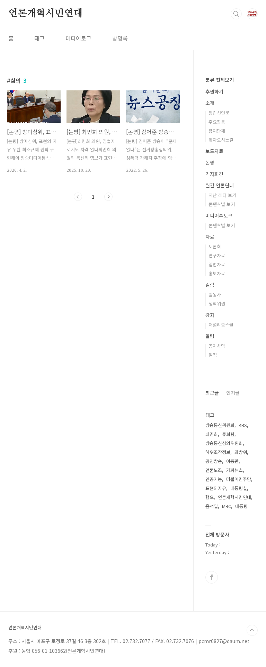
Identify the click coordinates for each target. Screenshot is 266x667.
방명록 (120, 38)
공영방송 (213, 461)
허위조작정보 (217, 452)
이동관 (232, 461)
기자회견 (214, 173)
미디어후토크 (218, 215)
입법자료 (217, 264)
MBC (226, 506)
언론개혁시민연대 (45, 13)
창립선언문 (219, 112)
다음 (108, 197)
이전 (78, 197)
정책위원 (217, 303)
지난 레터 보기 (222, 195)
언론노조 (213, 470)
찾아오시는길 (221, 139)
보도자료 (214, 151)
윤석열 (211, 506)
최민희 (211, 434)
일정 (213, 355)
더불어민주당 (238, 479)
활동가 (215, 294)
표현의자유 (215, 488)
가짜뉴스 (234, 470)
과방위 (240, 452)
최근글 (212, 392)
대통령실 (238, 488)
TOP (252, 630)
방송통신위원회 (219, 425)
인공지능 (213, 479)
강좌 (209, 314)
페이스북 (211, 577)
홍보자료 (217, 273)
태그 (39, 38)
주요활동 (217, 121)
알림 (209, 335)
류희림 (228, 434)
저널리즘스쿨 (221, 324)
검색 (236, 14)
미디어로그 (78, 38)
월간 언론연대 (219, 185)
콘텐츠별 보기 (222, 204)
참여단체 (217, 130)
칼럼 (209, 284)
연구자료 (217, 255)
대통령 (241, 506)
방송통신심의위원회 (224, 443)
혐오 (209, 497)
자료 (209, 236)
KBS (243, 425)
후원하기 (214, 91)
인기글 (233, 392)
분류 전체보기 (219, 79)
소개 (209, 102)
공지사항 (217, 346)
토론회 (215, 246)
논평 (209, 162)
